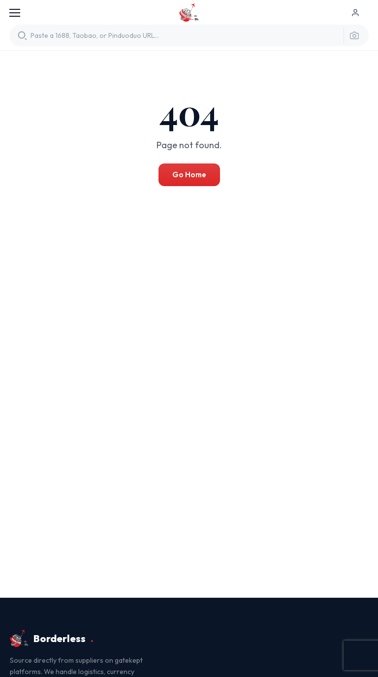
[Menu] (14, 13)
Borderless (189, 13)
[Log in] (360, 13)
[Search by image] (352, 35)
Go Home (189, 174)
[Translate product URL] (184, 36)
